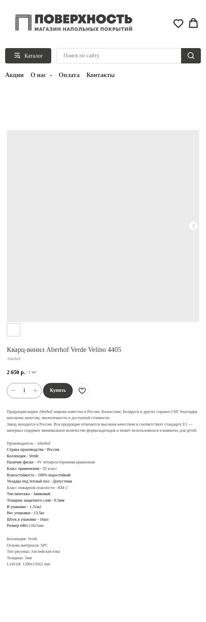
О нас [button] (38, 75)
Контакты (100, 75)
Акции (14, 75)
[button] (178, 23)
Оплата (69, 75)
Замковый (41, 493)
